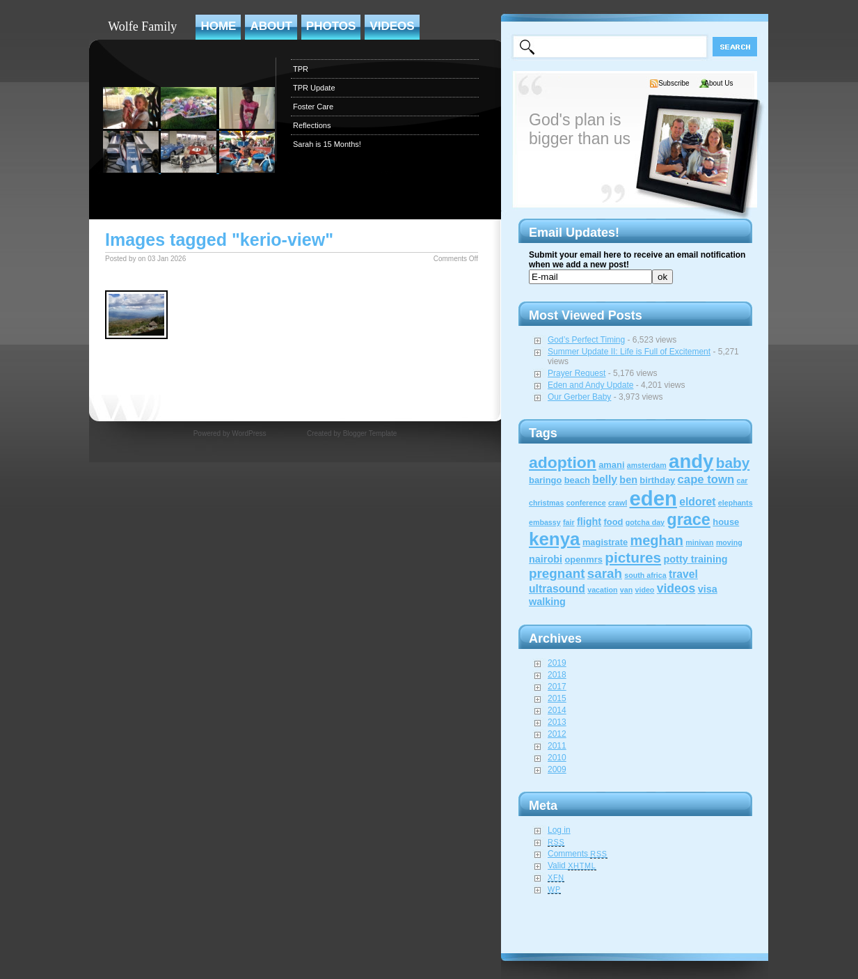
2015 (557, 698)
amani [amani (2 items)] (611, 465)
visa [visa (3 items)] (707, 589)
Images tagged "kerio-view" (219, 239)
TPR (300, 69)
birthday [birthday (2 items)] (657, 480)
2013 (557, 722)
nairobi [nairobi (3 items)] (545, 559)
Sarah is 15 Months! (327, 144)
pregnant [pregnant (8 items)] (557, 573)
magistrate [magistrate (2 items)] (605, 542)
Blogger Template (370, 433)
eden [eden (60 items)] (653, 498)
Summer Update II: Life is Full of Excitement (629, 352)
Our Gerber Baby (579, 397)
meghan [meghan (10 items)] (656, 540)
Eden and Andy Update (590, 385)
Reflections (312, 125)
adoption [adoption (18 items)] (562, 462)
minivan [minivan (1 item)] (699, 542)
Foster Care (313, 106)
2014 (557, 710)
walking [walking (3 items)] (547, 601)
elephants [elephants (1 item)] (735, 503)
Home (218, 26)
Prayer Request (576, 373)
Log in (559, 830)
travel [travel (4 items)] (683, 574)
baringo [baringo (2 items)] (545, 480)
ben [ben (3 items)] (628, 479)
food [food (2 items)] (613, 522)
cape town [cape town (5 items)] (706, 479)
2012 (557, 734)
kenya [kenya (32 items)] (554, 539)
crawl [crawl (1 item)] (617, 503)
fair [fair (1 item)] (569, 522)
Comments (577, 854)
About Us (718, 83)
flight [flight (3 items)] (589, 521)
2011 (557, 746)
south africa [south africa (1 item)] (645, 575)
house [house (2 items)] (726, 522)
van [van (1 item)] (626, 590)
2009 (557, 769)
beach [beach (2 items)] (577, 480)
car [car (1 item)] (741, 480)
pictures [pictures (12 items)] (633, 557)
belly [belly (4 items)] (604, 479)
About (271, 26)
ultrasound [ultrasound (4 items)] (557, 589)
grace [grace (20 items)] (688, 519)
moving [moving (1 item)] (729, 542)
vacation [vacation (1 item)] (602, 590)
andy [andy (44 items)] (691, 461)
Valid (572, 865)
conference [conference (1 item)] (586, 503)
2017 (557, 686)
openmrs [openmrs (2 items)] (583, 559)
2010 (557, 757)
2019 (557, 663)
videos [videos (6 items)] (676, 588)
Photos (331, 26)
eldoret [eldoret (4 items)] (697, 502)
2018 (557, 675)
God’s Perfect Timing (586, 340)
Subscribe (673, 83)
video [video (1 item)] (645, 590)
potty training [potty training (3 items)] (695, 559)
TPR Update (314, 88)
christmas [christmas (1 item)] (546, 503)
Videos (392, 26)
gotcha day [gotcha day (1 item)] (645, 522)
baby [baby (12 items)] (733, 463)
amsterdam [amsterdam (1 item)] (647, 465)
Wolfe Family (142, 26)
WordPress (249, 433)
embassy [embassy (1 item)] (545, 522)
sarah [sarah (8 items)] (604, 573)
